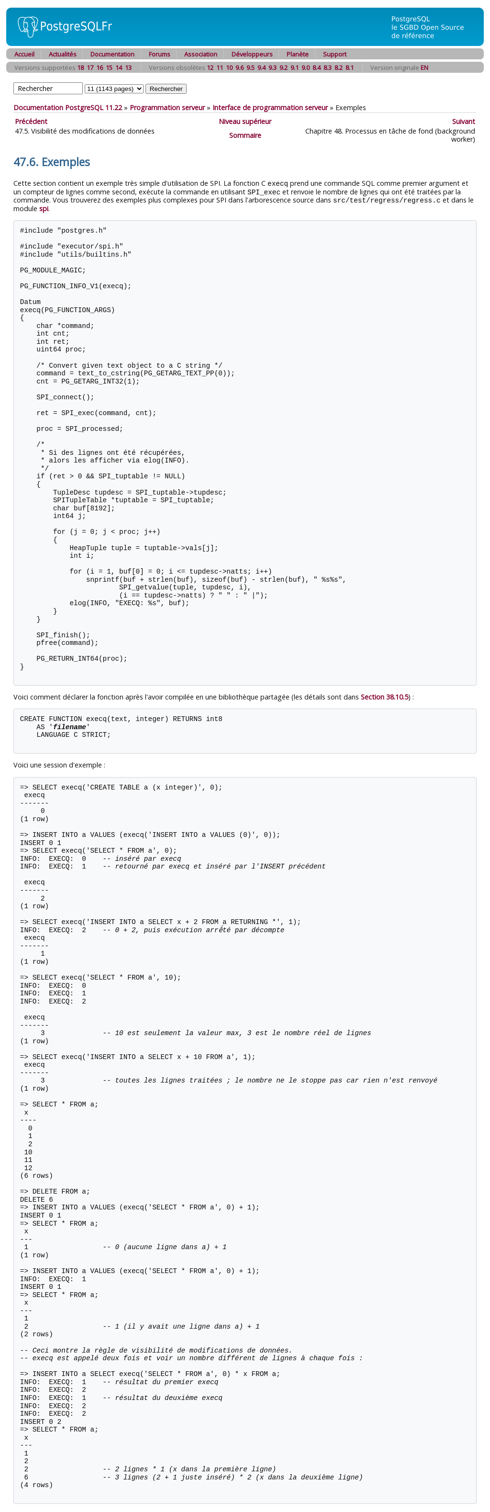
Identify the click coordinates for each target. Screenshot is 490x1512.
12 (210, 67)
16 (99, 67)
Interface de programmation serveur (270, 107)
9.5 (250, 67)
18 (80, 67)
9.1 (294, 67)
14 (118, 67)
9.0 (305, 67)
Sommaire (245, 135)
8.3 (327, 67)
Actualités (63, 54)
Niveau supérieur (245, 121)
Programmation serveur (167, 107)
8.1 (349, 67)
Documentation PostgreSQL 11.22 (67, 107)
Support (334, 54)
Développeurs (252, 54)
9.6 (239, 67)
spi (43, 207)
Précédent (31, 121)
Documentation (112, 54)
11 (219, 67)
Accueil (24, 54)
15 (109, 67)
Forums (159, 54)
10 (229, 67)
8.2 (338, 67)
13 (128, 67)
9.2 (283, 67)
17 (90, 67)
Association (200, 54)
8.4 (316, 67)
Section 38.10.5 (384, 695)
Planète (298, 54)
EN (424, 67)
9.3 (272, 67)
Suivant (463, 121)
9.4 (261, 67)
